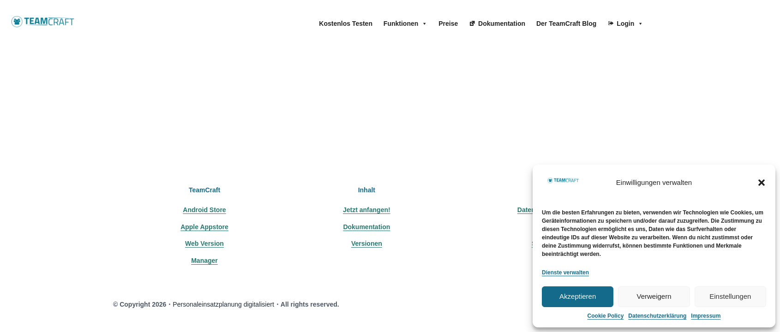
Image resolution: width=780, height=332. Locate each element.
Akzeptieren (577, 296)
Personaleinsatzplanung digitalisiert (223, 304)
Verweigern (653, 296)
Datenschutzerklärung (657, 316)
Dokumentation (501, 23)
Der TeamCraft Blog (566, 23)
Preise (448, 23)
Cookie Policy (606, 316)
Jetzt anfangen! (366, 209)
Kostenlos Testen (345, 23)
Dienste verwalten (565, 272)
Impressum (705, 316)
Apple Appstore (204, 227)
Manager (204, 260)
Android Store (204, 209)
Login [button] (630, 23)
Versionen (366, 243)
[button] (761, 182)
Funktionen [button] (405, 23)
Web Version (204, 243)
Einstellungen (730, 296)
